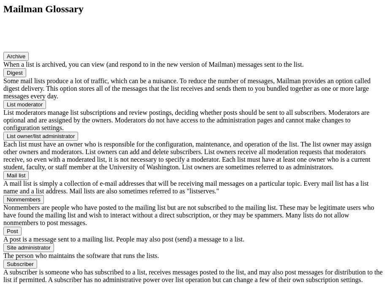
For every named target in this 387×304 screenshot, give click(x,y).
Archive (16, 56)
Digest (15, 73)
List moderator (25, 104)
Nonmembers (24, 199)
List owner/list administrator (41, 136)
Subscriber (20, 264)
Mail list (16, 175)
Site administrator (29, 247)
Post (12, 231)
